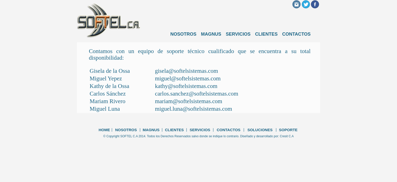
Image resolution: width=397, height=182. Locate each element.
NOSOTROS (183, 34)
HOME (104, 130)
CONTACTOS (296, 34)
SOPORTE (288, 130)
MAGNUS (211, 34)
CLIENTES (266, 34)
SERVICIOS (238, 34)
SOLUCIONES (259, 130)
